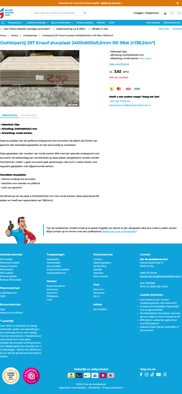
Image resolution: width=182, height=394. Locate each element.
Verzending (99, 266)
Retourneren (100, 276)
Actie (112, 22)
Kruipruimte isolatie (58, 269)
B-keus (14, 35)
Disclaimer (94, 387)
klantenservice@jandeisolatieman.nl (130, 105)
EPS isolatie (6, 269)
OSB (2, 296)
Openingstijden (102, 262)
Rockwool (52, 289)
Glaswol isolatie (8, 266)
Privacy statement (112, 387)
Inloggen (138, 13)
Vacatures (99, 292)
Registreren (152, 13)
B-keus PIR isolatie (10, 279)
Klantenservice (171, 22)
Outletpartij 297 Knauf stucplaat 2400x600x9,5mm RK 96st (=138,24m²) (77, 35)
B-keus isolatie (84, 22)
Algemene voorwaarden (72, 387)
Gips (2, 309)
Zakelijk (97, 269)
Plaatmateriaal (9, 288)
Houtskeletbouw (56, 273)
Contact (177, 29)
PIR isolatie (6, 259)
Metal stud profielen (11, 312)
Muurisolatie (54, 266)
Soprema (52, 292)
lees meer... (146, 58)
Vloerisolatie (53, 262)
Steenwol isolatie (9, 262)
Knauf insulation (56, 286)
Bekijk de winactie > (111, 3)
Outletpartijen (30, 35)
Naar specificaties (119, 64)
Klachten (98, 273)
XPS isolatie (6, 273)
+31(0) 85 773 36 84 (119, 101)
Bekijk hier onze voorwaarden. (119, 231)
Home (3, 35)
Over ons (164, 29)
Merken (101, 22)
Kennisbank (153, 22)
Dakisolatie (53, 259)
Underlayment (8, 292)
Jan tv (96, 296)
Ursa (49, 299)
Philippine (52, 296)
